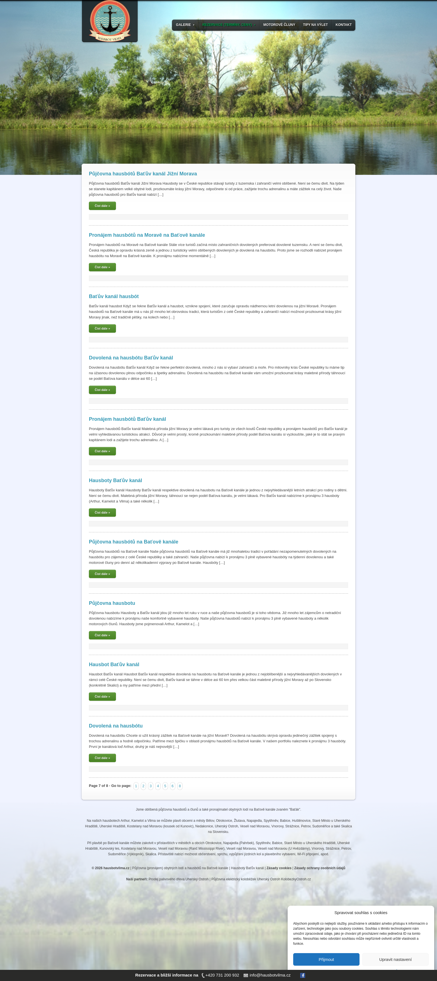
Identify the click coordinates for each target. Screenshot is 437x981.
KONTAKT (344, 25)
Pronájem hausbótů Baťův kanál (127, 419)
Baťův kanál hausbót (114, 296)
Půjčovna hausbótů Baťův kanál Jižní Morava (143, 174)
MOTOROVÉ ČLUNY (279, 25)
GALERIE (185, 25)
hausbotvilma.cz (116, 868)
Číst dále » (102, 205)
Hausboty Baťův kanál (115, 480)
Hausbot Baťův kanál (114, 664)
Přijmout (326, 959)
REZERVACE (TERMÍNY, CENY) (229, 25)
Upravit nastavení (395, 959)
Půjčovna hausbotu (112, 603)
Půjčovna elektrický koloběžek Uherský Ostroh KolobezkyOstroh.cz (261, 879)
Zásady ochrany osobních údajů (319, 868)
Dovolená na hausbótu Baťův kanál (131, 358)
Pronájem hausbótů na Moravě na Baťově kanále (147, 235)
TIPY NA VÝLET (315, 25)
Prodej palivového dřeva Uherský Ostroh (178, 879)
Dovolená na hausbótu (116, 726)
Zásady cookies (279, 868)
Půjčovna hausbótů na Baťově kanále (133, 542)
